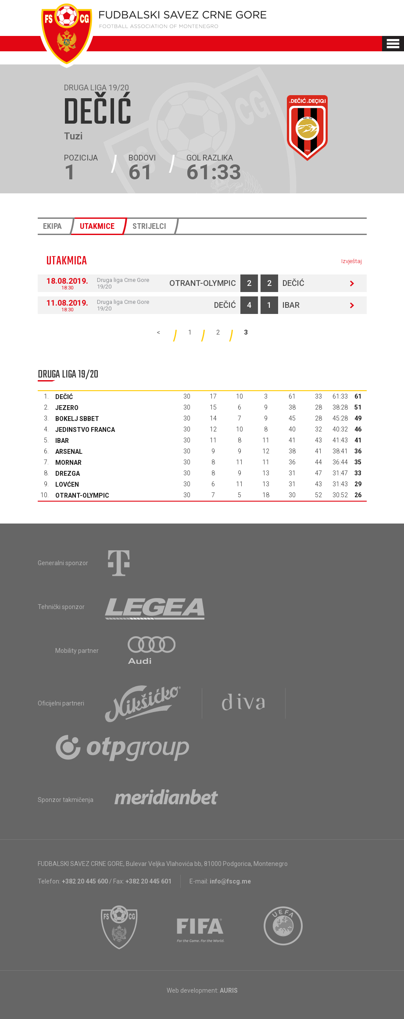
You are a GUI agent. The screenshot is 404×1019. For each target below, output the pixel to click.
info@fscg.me (230, 881)
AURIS (229, 990)
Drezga (67, 473)
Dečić (293, 283)
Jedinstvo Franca (85, 429)
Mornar (68, 462)
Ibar (291, 305)
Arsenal (68, 451)
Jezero (67, 407)
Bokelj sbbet (77, 418)
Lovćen (67, 484)
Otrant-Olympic (202, 283)
